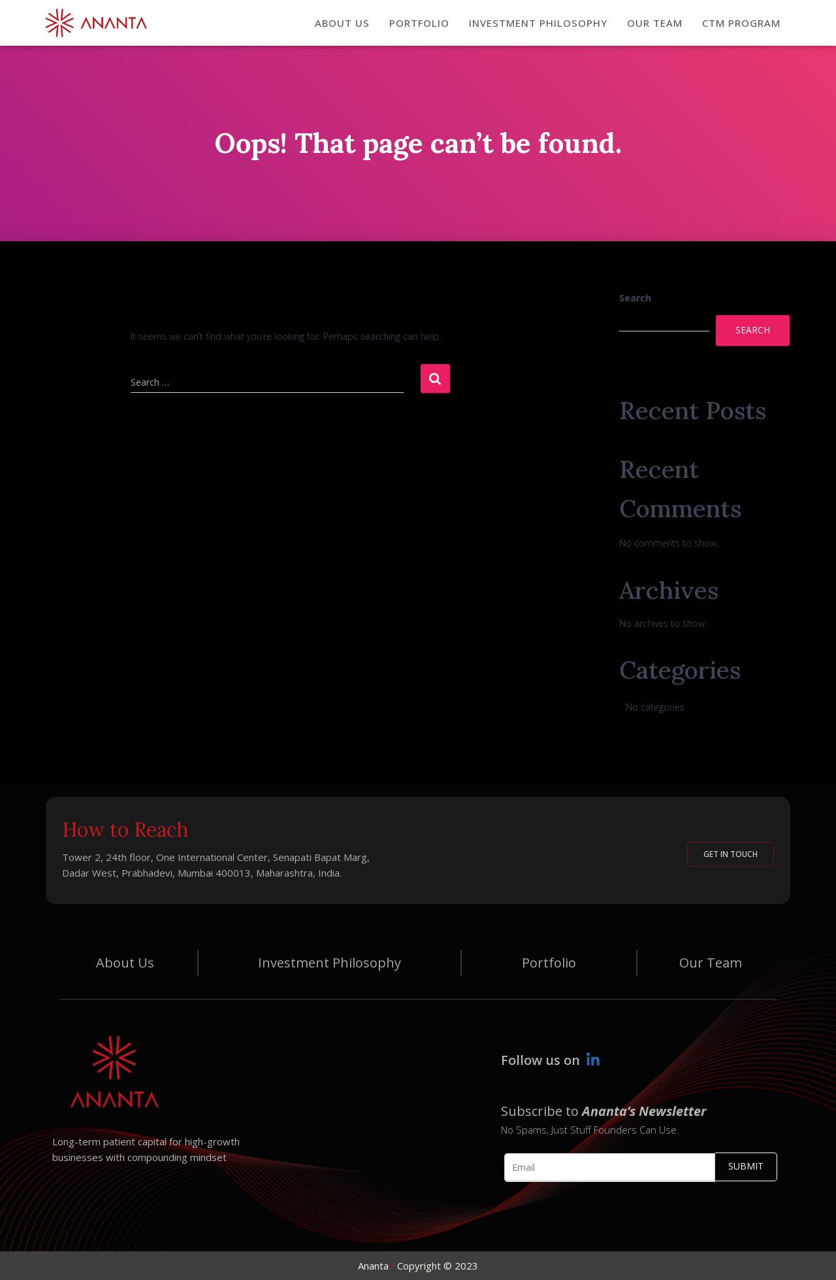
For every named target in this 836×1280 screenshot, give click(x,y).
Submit (746, 1166)
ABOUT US (342, 22)
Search (635, 298)
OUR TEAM (655, 22)
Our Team (710, 962)
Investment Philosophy (329, 962)
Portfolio (549, 962)
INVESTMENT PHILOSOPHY (538, 22)
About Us (125, 962)
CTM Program (741, 22)
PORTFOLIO (419, 22)
